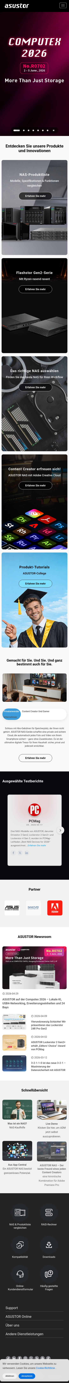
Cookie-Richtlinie (46, 1368)
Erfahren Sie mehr (35, 196)
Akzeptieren (26, 1376)
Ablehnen (9, 1376)
